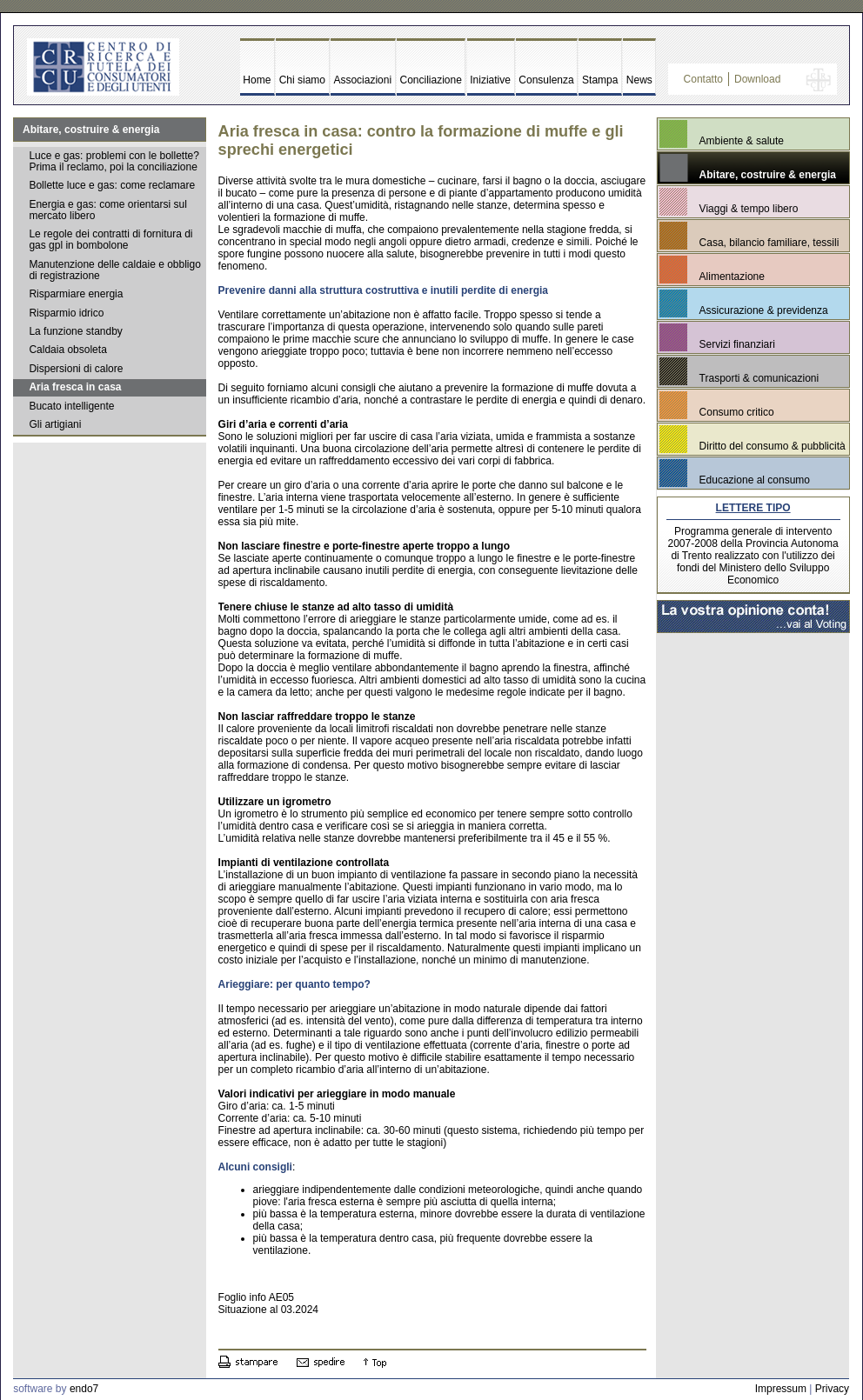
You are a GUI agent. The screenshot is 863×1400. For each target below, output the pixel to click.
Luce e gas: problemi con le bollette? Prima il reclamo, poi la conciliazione (113, 161)
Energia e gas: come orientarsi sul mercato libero (107, 210)
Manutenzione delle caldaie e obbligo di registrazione (114, 270)
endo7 (84, 1389)
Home (257, 80)
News (639, 80)
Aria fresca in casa (75, 387)
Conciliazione (431, 80)
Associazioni (362, 80)
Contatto (703, 79)
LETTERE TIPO (753, 508)
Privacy (832, 1389)
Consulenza (545, 80)
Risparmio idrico (66, 313)
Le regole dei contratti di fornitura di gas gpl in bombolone (110, 239)
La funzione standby (75, 331)
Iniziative (490, 80)
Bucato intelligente (71, 406)
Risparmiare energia (76, 294)
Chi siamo (302, 80)
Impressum (780, 1389)
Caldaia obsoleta (67, 349)
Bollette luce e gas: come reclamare (112, 185)
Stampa (600, 80)
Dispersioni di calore (76, 369)
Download (757, 79)
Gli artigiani (55, 424)
